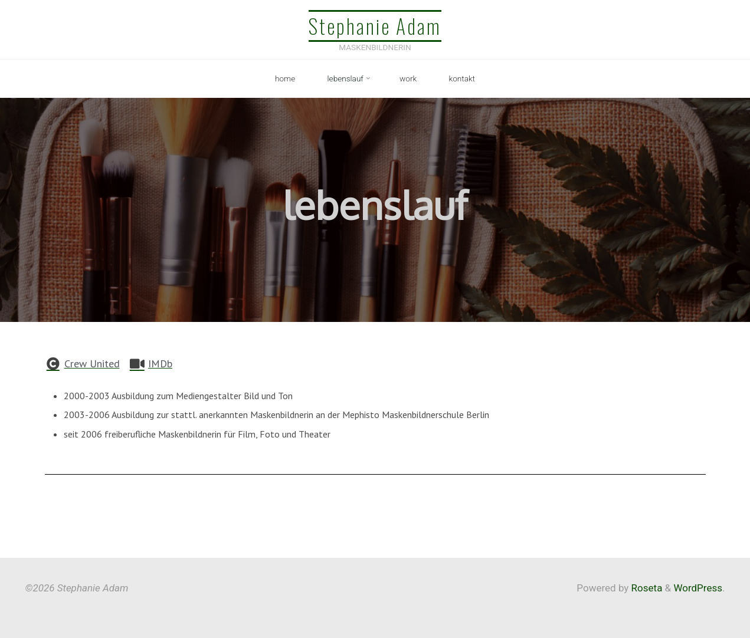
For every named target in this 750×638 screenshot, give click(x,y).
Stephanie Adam (375, 26)
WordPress (697, 588)
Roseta (645, 588)
